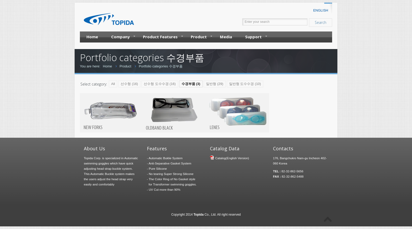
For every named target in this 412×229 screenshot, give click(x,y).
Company (123, 36)
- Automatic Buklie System (165, 158)
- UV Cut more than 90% (163, 189)
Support (256, 36)
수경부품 (191, 84)
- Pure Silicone (157, 168)
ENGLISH (320, 10)
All (113, 84)
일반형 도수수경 (245, 84)
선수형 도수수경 (160, 84)
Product (201, 36)
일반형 (214, 84)
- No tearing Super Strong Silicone (170, 173)
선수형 (129, 84)
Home (92, 36)
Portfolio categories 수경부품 (161, 66)
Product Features (163, 36)
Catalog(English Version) (232, 158)
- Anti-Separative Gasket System (169, 163)
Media (226, 36)
